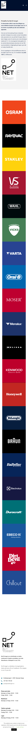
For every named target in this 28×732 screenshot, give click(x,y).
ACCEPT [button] (14, 729)
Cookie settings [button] (20, 727)
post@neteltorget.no (8, 683)
